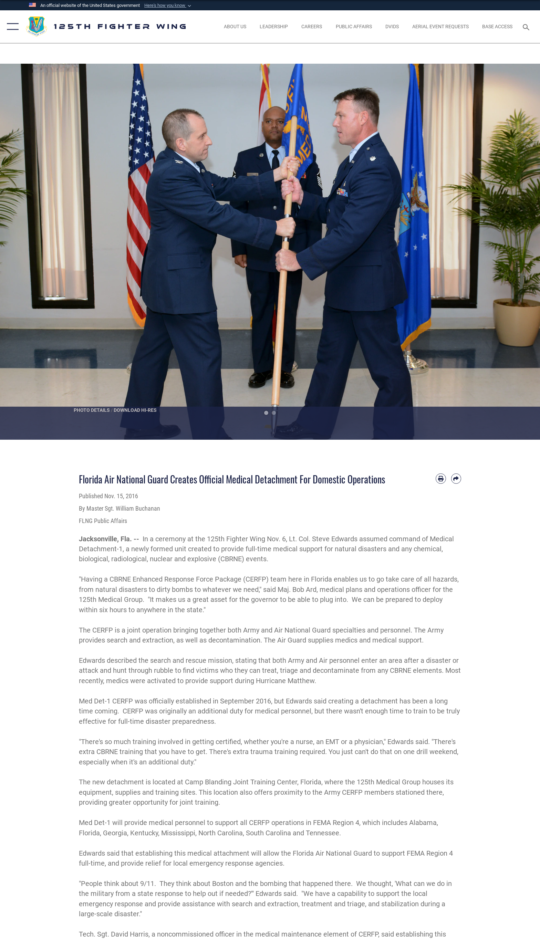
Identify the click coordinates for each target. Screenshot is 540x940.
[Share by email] (456, 478)
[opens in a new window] (392, 26)
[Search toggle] (527, 26)
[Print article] (441, 478)
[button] (168, 5)
